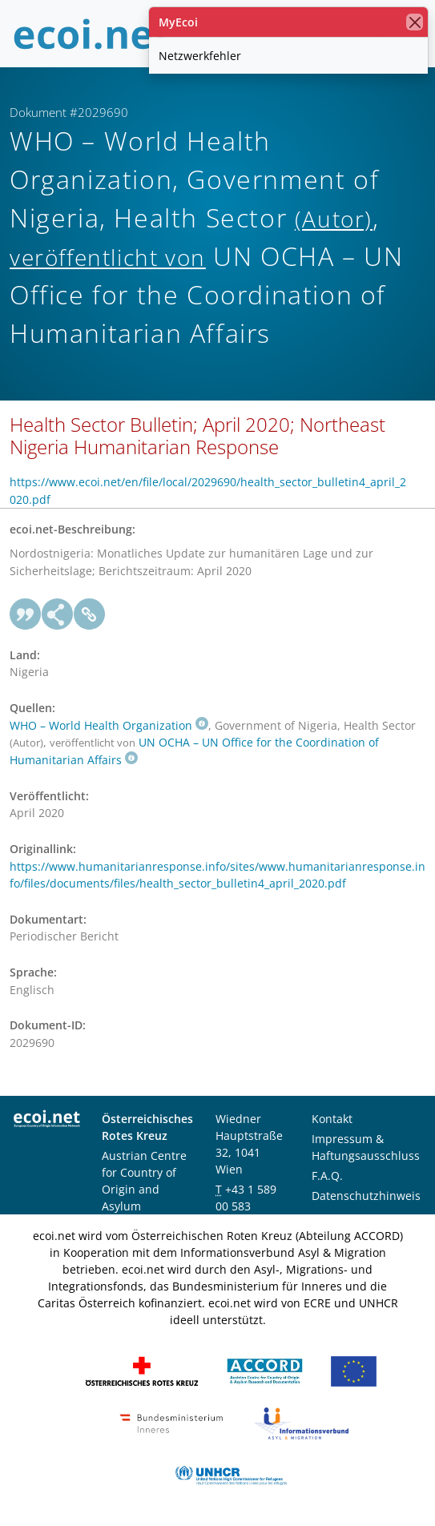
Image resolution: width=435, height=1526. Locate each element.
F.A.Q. (327, 1175)
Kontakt (332, 1118)
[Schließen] (414, 22)
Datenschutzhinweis (366, 1195)
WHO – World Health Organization (109, 725)
